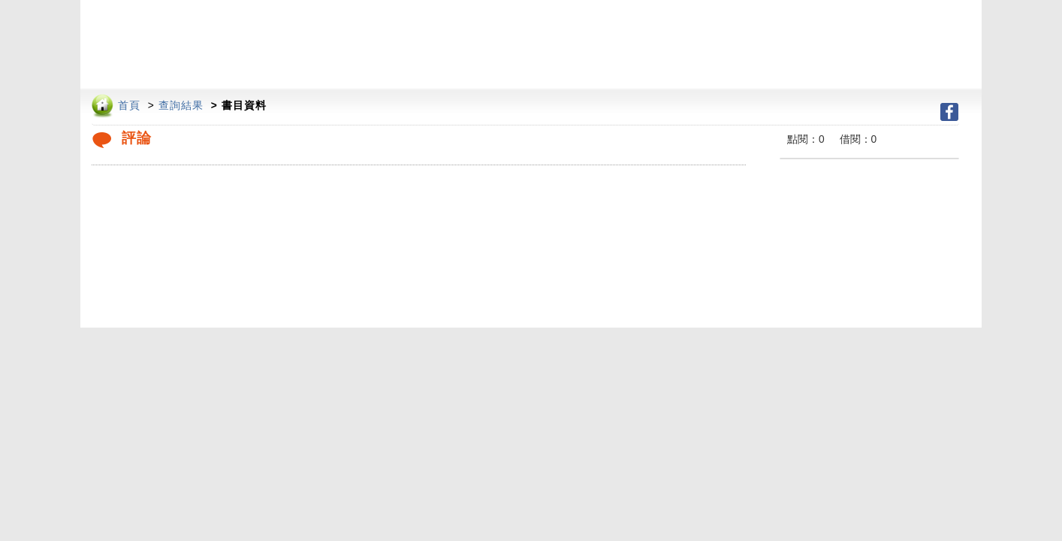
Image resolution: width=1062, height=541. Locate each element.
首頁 (129, 105)
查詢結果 (181, 105)
